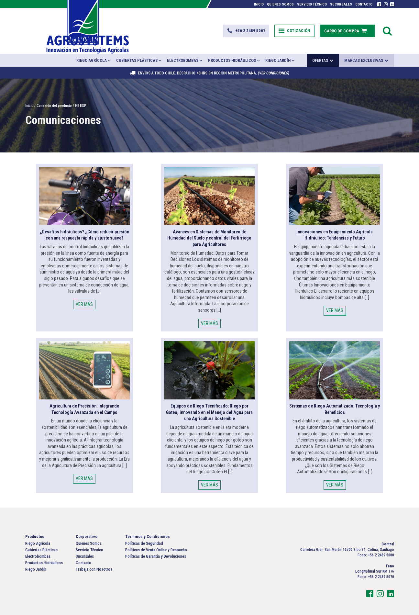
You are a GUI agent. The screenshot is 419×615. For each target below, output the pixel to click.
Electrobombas (185, 47)
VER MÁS (84, 291)
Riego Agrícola (94, 47)
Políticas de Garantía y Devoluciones (155, 543)
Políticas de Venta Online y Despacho (156, 537)
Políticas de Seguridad (144, 530)
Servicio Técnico (312, 4)
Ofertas (322, 48)
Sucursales (341, 4)
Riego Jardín (280, 47)
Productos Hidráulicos (234, 47)
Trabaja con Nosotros (94, 556)
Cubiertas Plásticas (139, 47)
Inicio (259, 4)
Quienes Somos (280, 4)
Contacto (363, 4)
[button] (237, 24)
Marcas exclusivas (366, 48)
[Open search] (387, 24)
